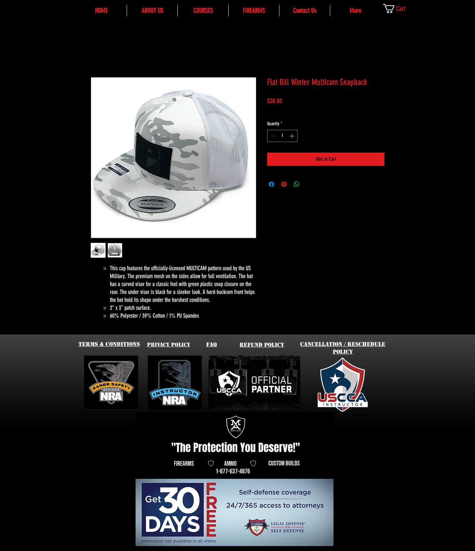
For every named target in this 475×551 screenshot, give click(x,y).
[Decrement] (272, 136)
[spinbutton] (282, 136)
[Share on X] (309, 184)
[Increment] (292, 136)
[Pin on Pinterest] (284, 184)
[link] (400, 8)
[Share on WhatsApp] (297, 184)
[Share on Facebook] (271, 184)
